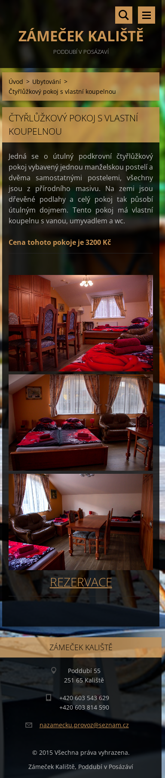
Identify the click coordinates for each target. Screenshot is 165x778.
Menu (146, 15)
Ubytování (46, 81)
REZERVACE (81, 582)
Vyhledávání (123, 15)
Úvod (16, 81)
